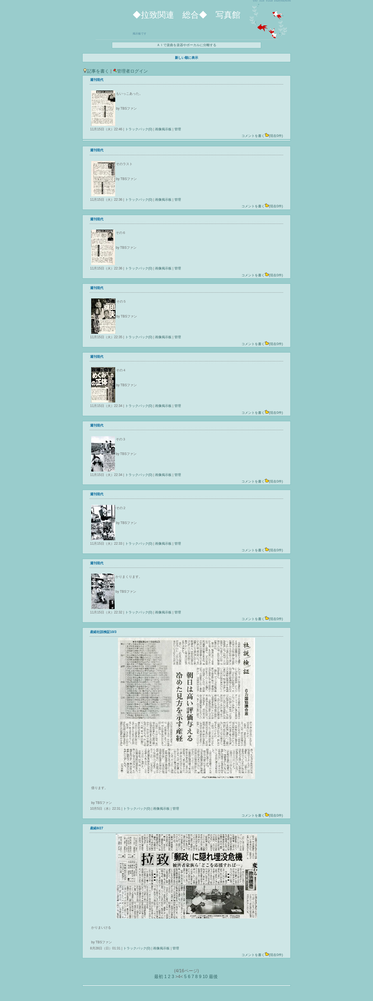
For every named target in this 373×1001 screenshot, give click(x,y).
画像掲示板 (163, 129)
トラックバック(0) (138, 129)
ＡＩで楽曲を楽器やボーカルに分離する (186, 45)
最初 (158, 976)
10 (205, 976)
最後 (213, 976)
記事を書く (96, 71)
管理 (177, 129)
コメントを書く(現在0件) (262, 136)
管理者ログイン (130, 71)
